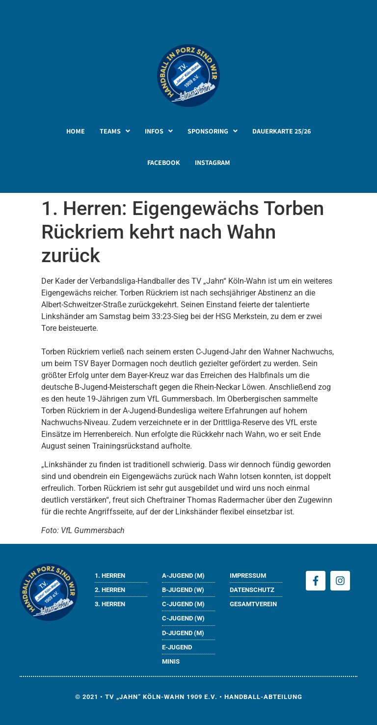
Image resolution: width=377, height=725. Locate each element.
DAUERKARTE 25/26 (281, 131)
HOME (75, 131)
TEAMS (115, 131)
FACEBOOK (163, 162)
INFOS (159, 131)
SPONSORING (213, 131)
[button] (114, 131)
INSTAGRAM (212, 162)
